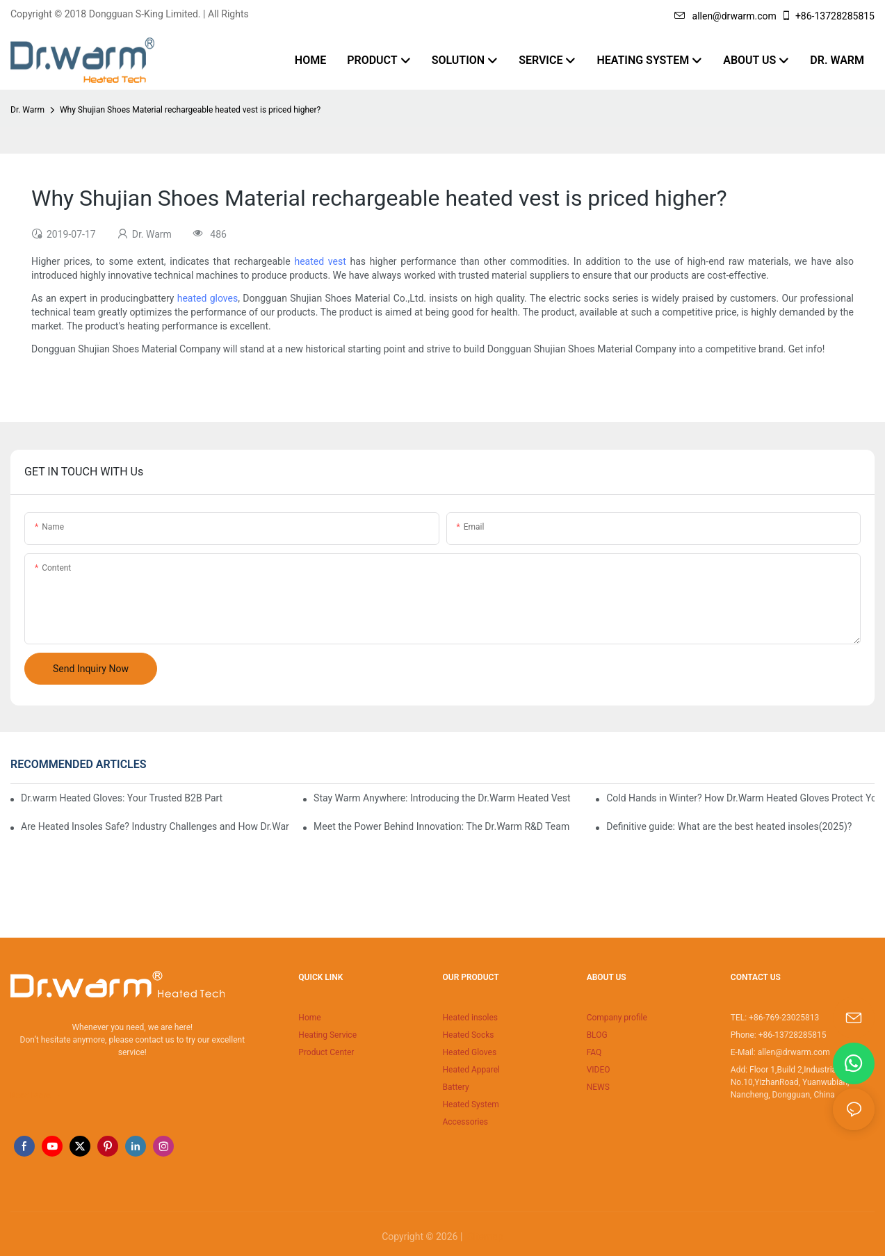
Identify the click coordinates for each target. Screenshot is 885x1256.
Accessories (465, 1122)
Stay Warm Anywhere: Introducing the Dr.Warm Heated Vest (442, 798)
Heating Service (327, 1035)
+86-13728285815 (828, 16)
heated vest (320, 261)
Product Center (326, 1052)
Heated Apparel (471, 1070)
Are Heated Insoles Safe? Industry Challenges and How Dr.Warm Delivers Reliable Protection (155, 826)
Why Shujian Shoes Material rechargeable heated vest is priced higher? (190, 110)
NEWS (598, 1087)
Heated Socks (468, 1035)
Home (309, 1017)
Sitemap (484, 1236)
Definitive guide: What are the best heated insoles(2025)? (729, 826)
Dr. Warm (27, 110)
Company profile (617, 1017)
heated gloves (207, 298)
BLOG (597, 1035)
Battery (455, 1087)
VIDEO (598, 1070)
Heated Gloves (469, 1052)
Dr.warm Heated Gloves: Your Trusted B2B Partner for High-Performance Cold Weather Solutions (122, 798)
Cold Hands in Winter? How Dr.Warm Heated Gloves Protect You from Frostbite (740, 798)
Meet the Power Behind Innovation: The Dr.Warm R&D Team (441, 826)
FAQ (594, 1052)
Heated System (470, 1104)
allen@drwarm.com (725, 16)
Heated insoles (470, 1017)
